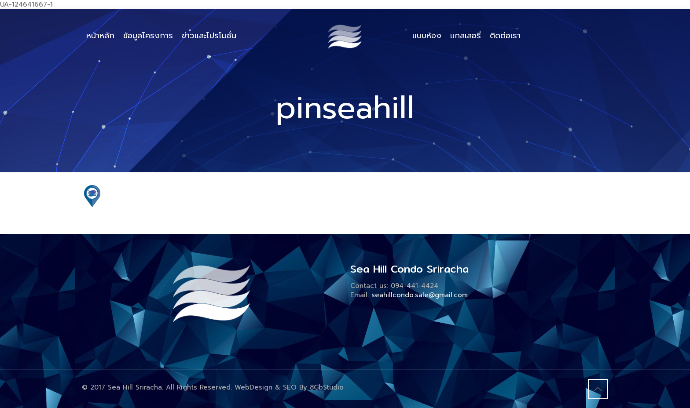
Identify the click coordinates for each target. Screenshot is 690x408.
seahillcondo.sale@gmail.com (419, 295)
